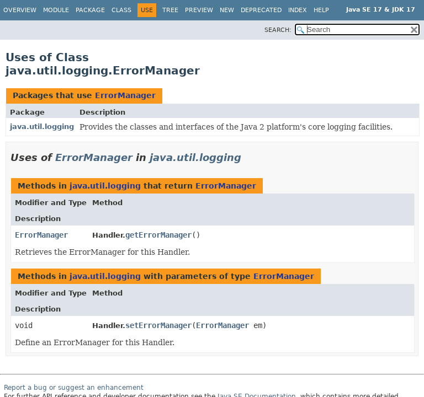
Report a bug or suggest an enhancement (74, 387)
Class (121, 10)
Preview (199, 10)
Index (297, 10)
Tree (170, 10)
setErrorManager (158, 325)
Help (321, 10)
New (227, 10)
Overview (19, 10)
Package (90, 10)
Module (56, 10)
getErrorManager (158, 234)
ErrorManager (125, 95)
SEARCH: (278, 30)
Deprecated (261, 10)
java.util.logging (42, 126)
